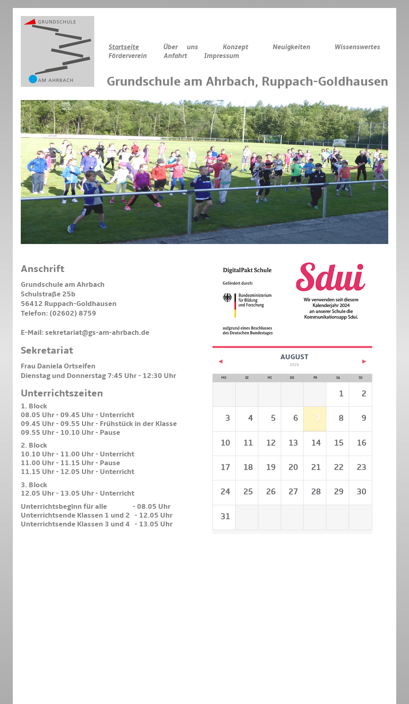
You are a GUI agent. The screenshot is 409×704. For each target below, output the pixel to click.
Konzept (235, 47)
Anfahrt (175, 56)
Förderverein (128, 56)
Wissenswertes (357, 47)
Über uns (180, 47)
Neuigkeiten (291, 47)
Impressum (221, 56)
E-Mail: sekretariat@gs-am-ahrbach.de (85, 333)
